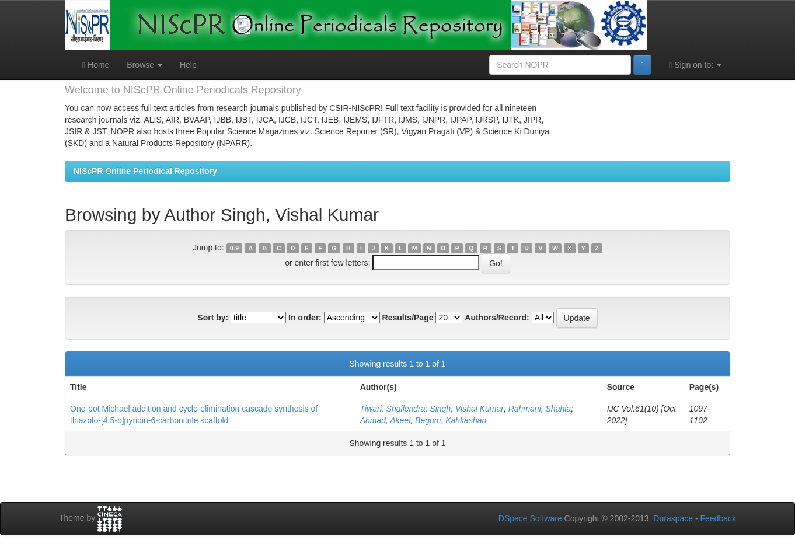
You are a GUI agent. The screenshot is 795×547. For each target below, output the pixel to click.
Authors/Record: (497, 317)
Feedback (718, 518)
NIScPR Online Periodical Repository (145, 171)
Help (188, 64)
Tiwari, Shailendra (393, 408)
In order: (305, 317)
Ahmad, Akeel (385, 420)
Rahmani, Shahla (539, 408)
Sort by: (212, 317)
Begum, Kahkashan (450, 420)
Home (95, 65)
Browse (144, 64)
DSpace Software (530, 518)
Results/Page (408, 317)
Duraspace (673, 518)
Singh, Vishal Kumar (467, 408)
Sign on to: (695, 65)
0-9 (234, 248)
